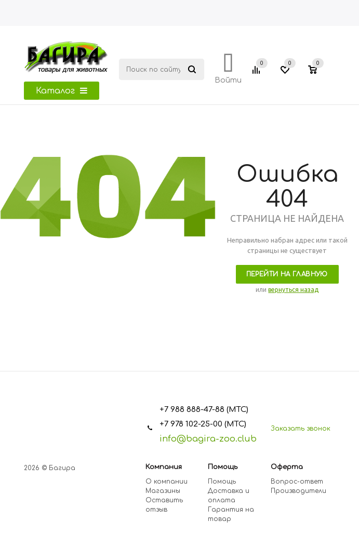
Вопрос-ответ (297, 481)
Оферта (287, 467)
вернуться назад (293, 289)
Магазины (162, 491)
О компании (166, 481)
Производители (298, 491)
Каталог (61, 91)
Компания (163, 467)
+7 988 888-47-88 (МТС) (203, 409)
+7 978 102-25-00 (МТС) (202, 424)
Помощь (222, 467)
